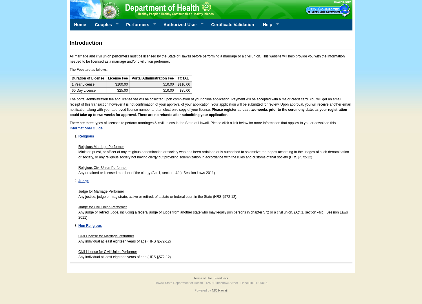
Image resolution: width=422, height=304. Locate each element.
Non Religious (90, 226)
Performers (139, 24)
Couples (104, 24)
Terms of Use (203, 278)
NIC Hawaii (220, 290)
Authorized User (181, 24)
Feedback (221, 278)
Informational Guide (86, 128)
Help (269, 24)
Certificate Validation (232, 24)
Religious (86, 136)
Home (80, 24)
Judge (84, 181)
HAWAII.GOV (342, 1)
